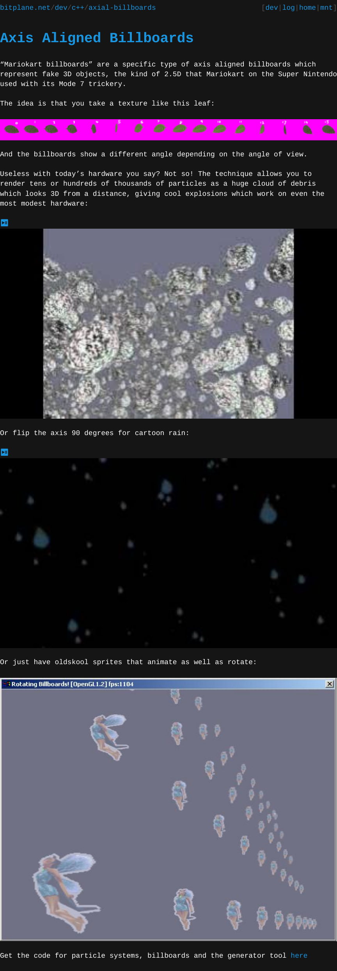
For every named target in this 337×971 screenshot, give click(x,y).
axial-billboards (122, 8)
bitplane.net (25, 8)
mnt (326, 8)
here (299, 956)
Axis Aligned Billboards (97, 38)
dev (61, 8)
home (307, 8)
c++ (78, 8)
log (288, 8)
